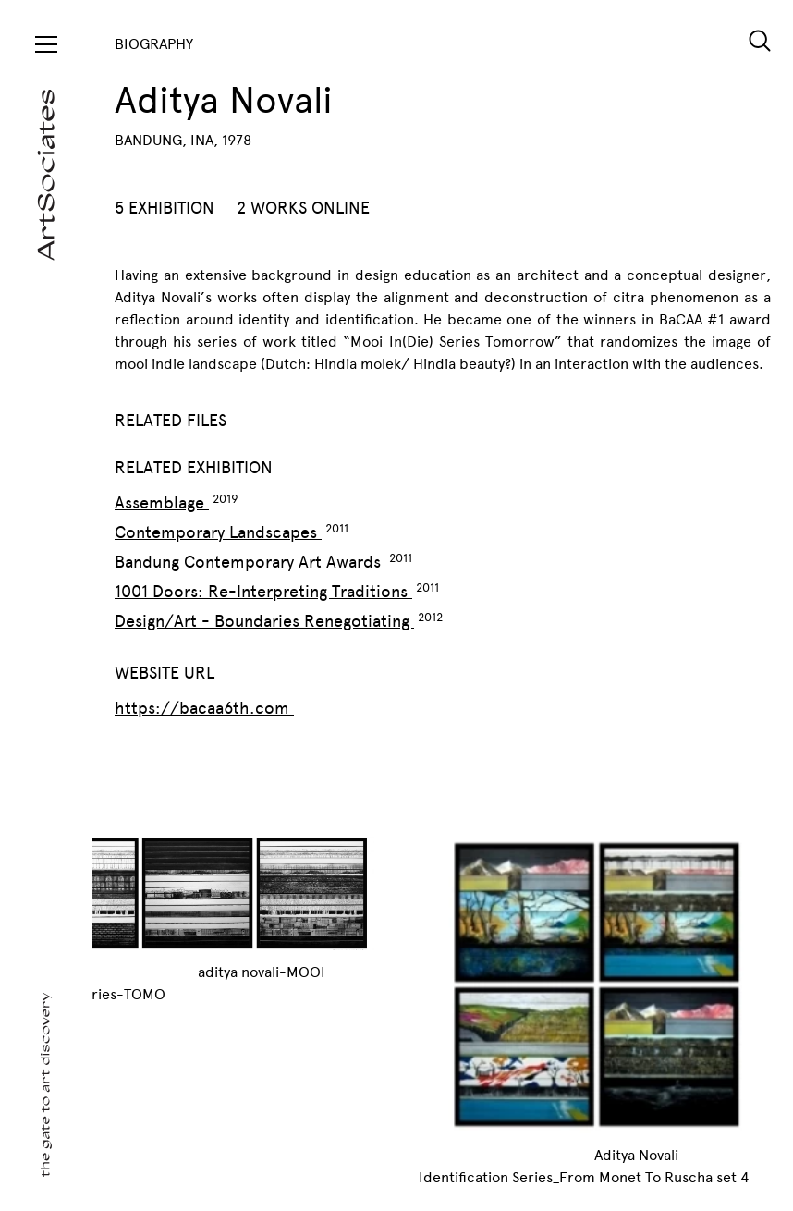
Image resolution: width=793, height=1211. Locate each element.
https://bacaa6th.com (204, 708)
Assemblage (162, 503)
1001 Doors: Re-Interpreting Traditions (263, 591)
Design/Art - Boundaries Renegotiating (264, 621)
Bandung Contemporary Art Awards (250, 562)
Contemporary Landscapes (218, 532)
